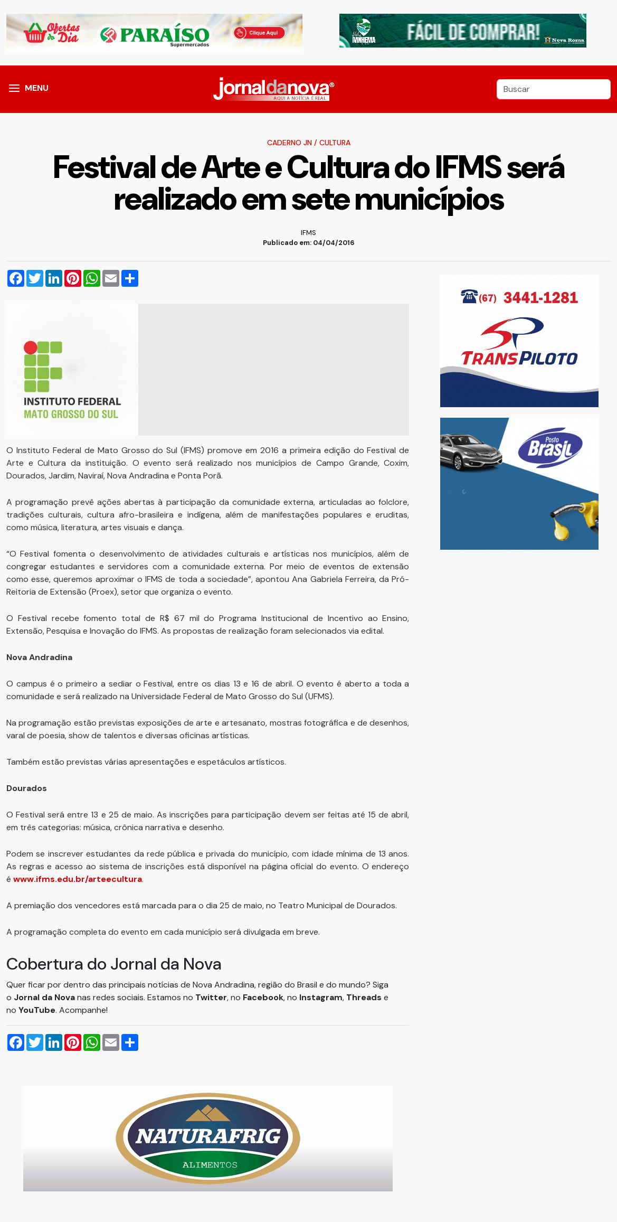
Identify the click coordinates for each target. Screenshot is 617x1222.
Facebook (263, 997)
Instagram (321, 997)
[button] (14, 89)
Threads (365, 997)
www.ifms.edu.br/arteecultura (77, 879)
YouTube (36, 1010)
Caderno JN (289, 142)
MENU (37, 87)
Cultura (334, 142)
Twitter (211, 997)
